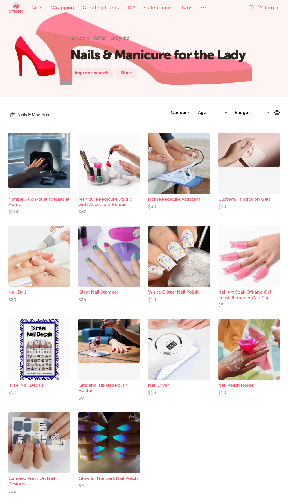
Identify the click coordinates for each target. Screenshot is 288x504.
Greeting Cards (100, 8)
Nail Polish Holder (236, 385)
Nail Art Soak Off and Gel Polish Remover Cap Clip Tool (244, 297)
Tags (186, 8)
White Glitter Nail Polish (173, 292)
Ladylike (119, 38)
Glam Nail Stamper (98, 292)
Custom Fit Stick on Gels (244, 199)
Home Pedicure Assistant (174, 199)
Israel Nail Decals (26, 385)
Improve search (92, 72)
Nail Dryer (158, 385)
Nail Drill (17, 292)
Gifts (37, 8)
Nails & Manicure (30, 115)
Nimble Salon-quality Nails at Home (39, 201)
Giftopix (15, 8)
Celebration (158, 8)
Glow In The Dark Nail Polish (108, 478)
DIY (131, 8)
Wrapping (62, 8)
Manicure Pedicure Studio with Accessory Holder (105, 201)
